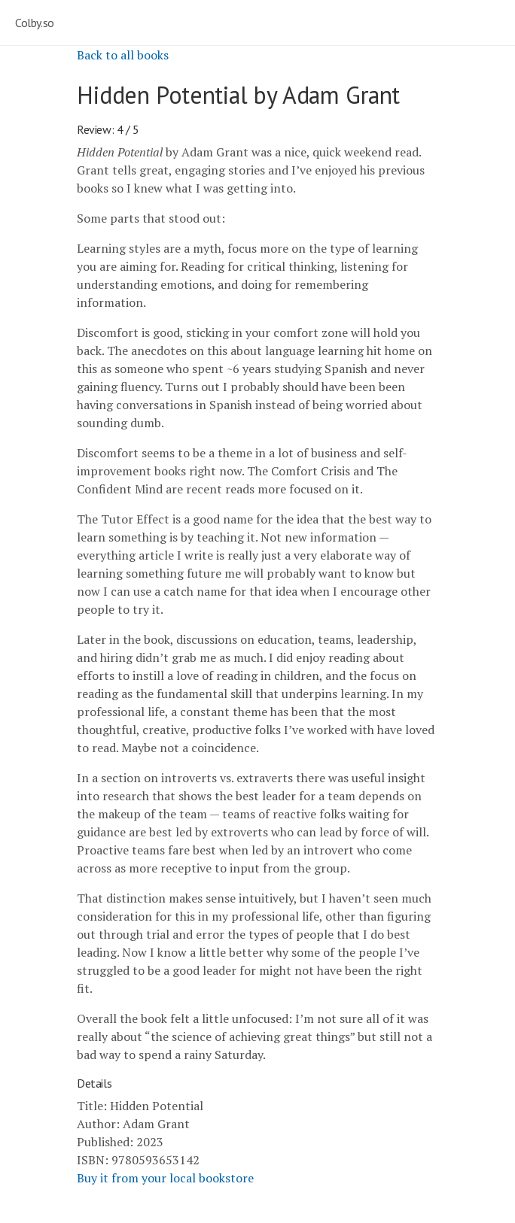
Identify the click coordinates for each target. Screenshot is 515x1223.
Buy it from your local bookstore (165, 1178)
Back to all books (123, 55)
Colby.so (34, 22)
